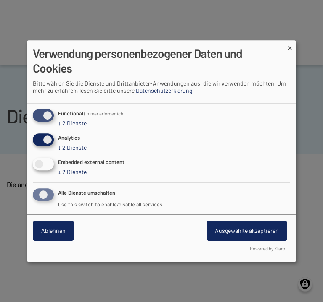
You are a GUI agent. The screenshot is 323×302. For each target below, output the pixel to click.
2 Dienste (72, 124)
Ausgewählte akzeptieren (247, 230)
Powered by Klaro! (268, 248)
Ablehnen (53, 230)
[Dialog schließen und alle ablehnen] (289, 45)
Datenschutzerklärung (164, 90)
